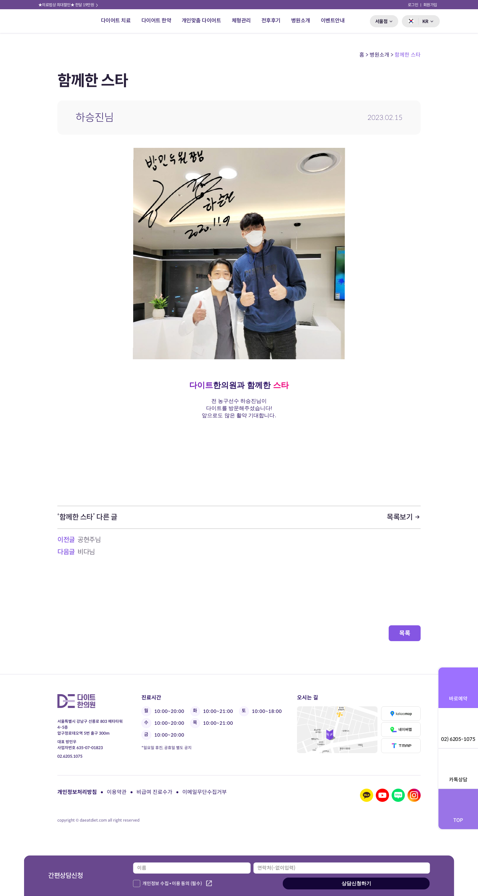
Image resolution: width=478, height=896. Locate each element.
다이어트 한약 (156, 20)
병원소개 (300, 20)
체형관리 (241, 20)
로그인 (412, 4)
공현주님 (89, 540)
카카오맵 (401, 714)
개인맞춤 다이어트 (201, 20)
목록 (404, 633)
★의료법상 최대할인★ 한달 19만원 (68, 4)
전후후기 (271, 20)
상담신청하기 (356, 883)
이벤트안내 (333, 20)
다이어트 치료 (116, 20)
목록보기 (404, 517)
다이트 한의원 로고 (57, 21)
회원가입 (430, 4)
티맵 (401, 746)
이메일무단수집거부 (204, 792)
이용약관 (117, 792)
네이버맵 (401, 729)
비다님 (86, 552)
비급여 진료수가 (154, 792)
